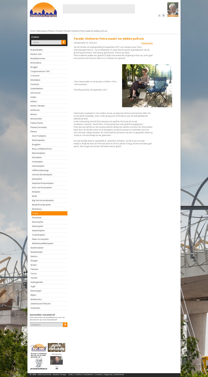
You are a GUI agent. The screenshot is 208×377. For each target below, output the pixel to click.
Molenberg (37, 209)
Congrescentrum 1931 (40, 71)
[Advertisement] (99, 9)
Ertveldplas (35, 80)
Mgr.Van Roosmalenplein (43, 200)
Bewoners (76, 23)
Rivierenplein (37, 222)
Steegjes (34, 260)
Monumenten (36, 118)
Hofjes (33, 97)
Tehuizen (34, 269)
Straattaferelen (155, 23)
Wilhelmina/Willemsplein (42, 243)
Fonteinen (34, 84)
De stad (46, 23)
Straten (33, 265)
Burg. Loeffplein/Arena (42, 148)
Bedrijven (104, 23)
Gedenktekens (36, 88)
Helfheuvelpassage (40, 170)
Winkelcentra (36, 299)
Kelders (33, 101)
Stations (33, 256)
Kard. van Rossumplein (42, 187)
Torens (33, 273)
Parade (59, 31)
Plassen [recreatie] (38, 127)
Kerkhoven (35, 110)
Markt (34, 196)
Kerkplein (36, 191)
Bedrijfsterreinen (37, 58)
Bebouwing (61, 23)
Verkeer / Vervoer (122, 23)
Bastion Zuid (36, 54)
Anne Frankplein (39, 136)
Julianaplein (37, 179)
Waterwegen (35, 290)
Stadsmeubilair (37, 247)
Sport (139, 23)
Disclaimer (88, 374)
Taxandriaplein (38, 235)
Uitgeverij (108, 374)
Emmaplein (37, 157)
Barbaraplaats (38, 140)
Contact (98, 374)
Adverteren (119, 374)
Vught (32, 286)
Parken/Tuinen (36, 123)
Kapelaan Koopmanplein (43, 183)
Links (70, 374)
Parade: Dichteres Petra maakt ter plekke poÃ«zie (85, 31)
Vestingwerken (36, 282)
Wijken (33, 295)
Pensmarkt (36, 217)
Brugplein (36, 144)
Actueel (34, 23)
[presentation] (48, 332)
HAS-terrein (35, 93)
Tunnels (33, 278)
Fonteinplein (37, 161)
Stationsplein (37, 226)
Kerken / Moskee (37, 105)
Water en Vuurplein (40, 239)
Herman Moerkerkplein (42, 174)
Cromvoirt (34, 75)
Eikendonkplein (38, 153)
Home (32, 31)
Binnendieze (35, 62)
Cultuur (90, 23)
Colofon (78, 374)
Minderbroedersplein (41, 204)
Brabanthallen (36, 50)
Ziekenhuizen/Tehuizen (40, 303)
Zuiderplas (35, 308)
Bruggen (34, 67)
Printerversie (147, 43)
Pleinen (51, 31)
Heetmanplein (38, 166)
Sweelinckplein (38, 230)
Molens (33, 114)
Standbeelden (36, 252)
